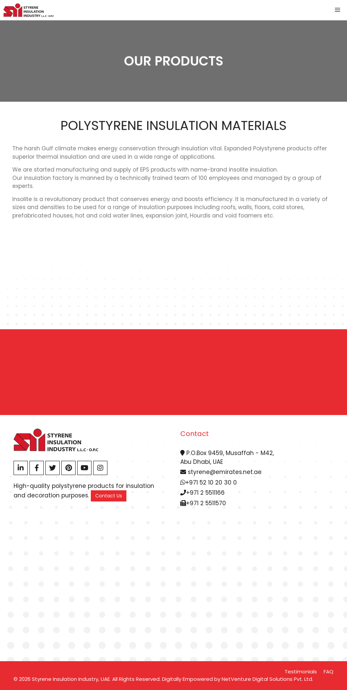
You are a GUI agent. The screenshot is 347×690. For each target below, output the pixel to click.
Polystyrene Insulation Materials (173, 125)
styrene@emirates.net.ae (221, 472)
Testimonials (301, 671)
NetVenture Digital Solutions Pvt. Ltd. (267, 679)
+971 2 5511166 (202, 493)
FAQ (328, 671)
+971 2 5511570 (203, 503)
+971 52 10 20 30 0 (208, 482)
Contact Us (108, 495)
